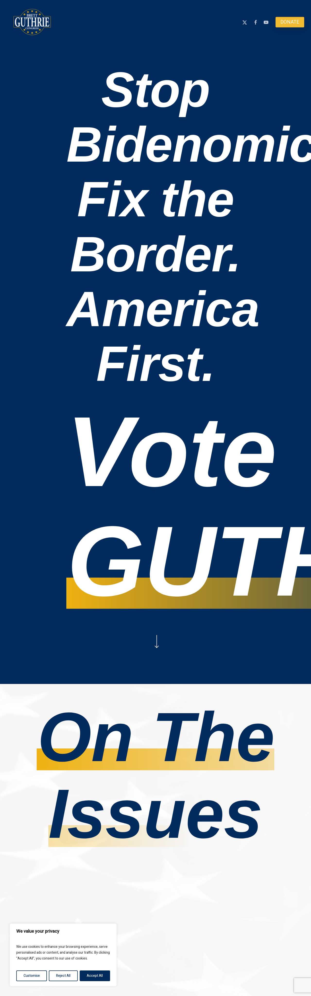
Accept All (95, 975)
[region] (63, 954)
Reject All (63, 975)
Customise (32, 975)
